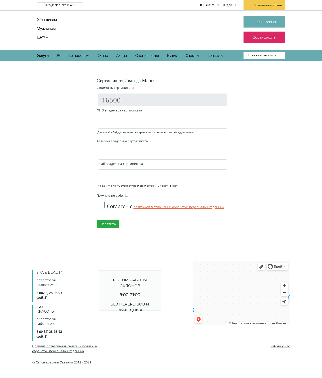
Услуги (43, 55)
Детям (42, 37)
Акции (121, 55)
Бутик (172, 55)
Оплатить (108, 224)
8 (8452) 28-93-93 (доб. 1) (218, 5)
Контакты (215, 55)
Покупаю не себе (112, 195)
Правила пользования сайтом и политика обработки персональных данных (64, 348)
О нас (103, 55)
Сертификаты (264, 37)
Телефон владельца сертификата (122, 141)
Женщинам (47, 19)
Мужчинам (46, 28)
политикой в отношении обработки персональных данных (178, 207)
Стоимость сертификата (115, 87)
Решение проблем (73, 55)
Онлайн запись (264, 21)
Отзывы (192, 55)
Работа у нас (280, 346)
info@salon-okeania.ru (60, 5)
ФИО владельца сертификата (119, 110)
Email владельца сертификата (120, 164)
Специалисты (147, 55)
